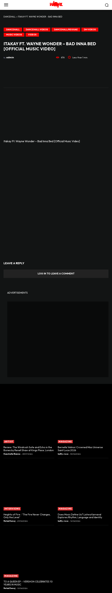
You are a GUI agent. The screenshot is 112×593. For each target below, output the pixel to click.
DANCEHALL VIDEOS (37, 29)
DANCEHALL (10, 16)
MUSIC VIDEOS (14, 35)
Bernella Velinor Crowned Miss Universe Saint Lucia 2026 (80, 449)
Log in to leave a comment (56, 273)
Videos (32, 35)
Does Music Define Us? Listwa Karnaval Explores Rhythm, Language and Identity (80, 516)
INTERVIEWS (12, 508)
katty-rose (63, 454)
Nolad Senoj (9, 521)
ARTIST (8, 441)
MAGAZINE (65, 441)
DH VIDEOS (89, 29)
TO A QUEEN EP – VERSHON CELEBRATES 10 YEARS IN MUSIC (28, 583)
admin (10, 57)
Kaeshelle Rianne (12, 454)
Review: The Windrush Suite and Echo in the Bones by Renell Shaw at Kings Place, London (29, 449)
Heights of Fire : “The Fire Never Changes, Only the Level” (27, 516)
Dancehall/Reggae (65, 29)
